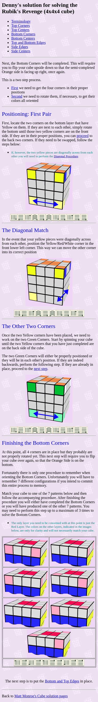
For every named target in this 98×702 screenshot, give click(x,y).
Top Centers (20, 30)
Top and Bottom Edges (28, 43)
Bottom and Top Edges (62, 681)
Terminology (20, 21)
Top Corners (20, 26)
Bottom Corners (23, 34)
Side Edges (19, 47)
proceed (83, 136)
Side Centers (20, 51)
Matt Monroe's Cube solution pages (41, 696)
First (14, 88)
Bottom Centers (23, 38)
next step (40, 369)
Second (16, 96)
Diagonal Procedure (66, 156)
